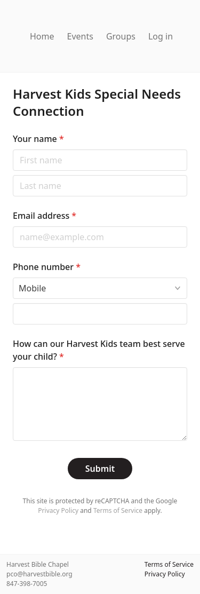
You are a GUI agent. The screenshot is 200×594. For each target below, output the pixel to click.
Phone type (12, 277)
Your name (38, 139)
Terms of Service (117, 510)
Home (42, 36)
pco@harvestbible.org (39, 574)
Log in (160, 36)
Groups (120, 36)
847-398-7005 (26, 583)
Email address (44, 215)
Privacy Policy (58, 510)
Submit (100, 468)
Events (80, 36)
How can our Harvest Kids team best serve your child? (99, 350)
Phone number (47, 267)
